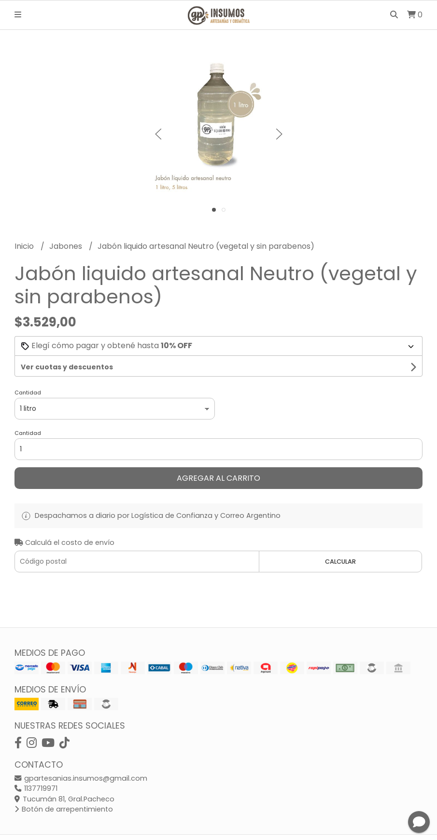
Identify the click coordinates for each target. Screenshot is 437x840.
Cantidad (27, 392)
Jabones (66, 246)
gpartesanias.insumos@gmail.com (80, 778)
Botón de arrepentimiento (63, 809)
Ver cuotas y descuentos (67, 367)
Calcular (340, 561)
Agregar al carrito (218, 478)
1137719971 (35, 788)
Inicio (25, 246)
